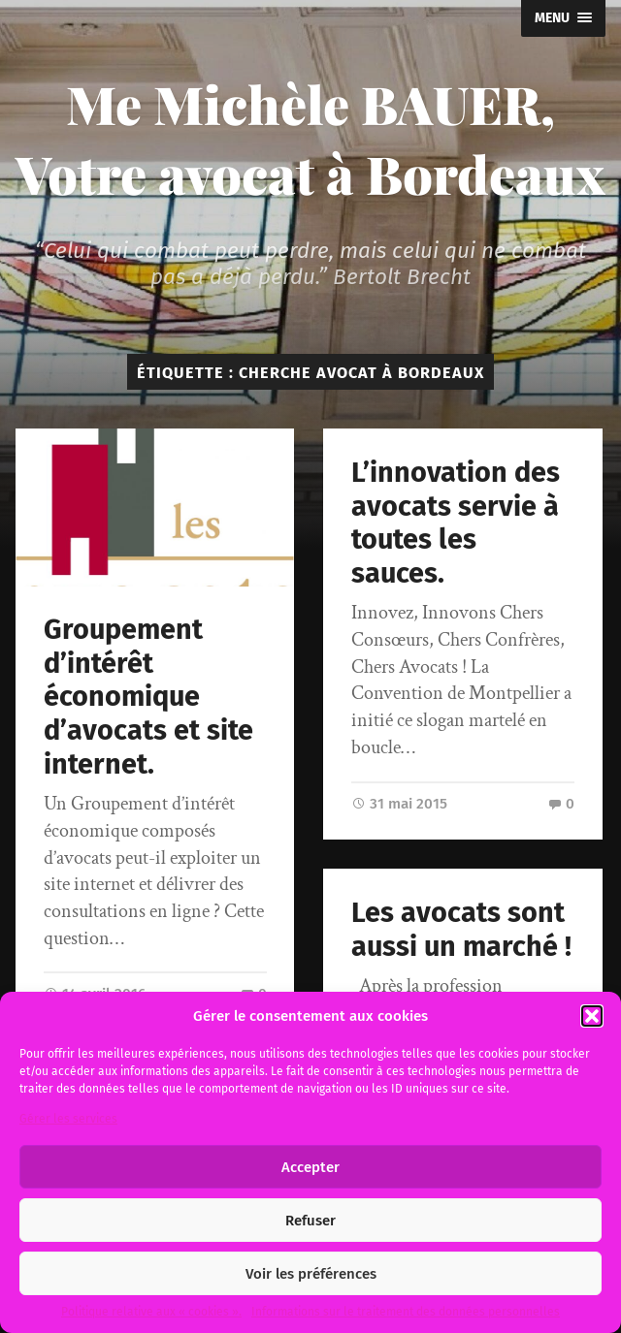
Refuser (310, 1220)
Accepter (310, 1167)
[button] (592, 1016)
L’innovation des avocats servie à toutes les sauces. (455, 523)
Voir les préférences (310, 1274)
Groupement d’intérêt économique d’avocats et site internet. (148, 696)
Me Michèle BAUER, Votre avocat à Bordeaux (310, 138)
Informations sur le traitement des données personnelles (405, 1311)
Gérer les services (68, 1119)
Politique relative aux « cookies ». (151, 1311)
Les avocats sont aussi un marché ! (461, 930)
